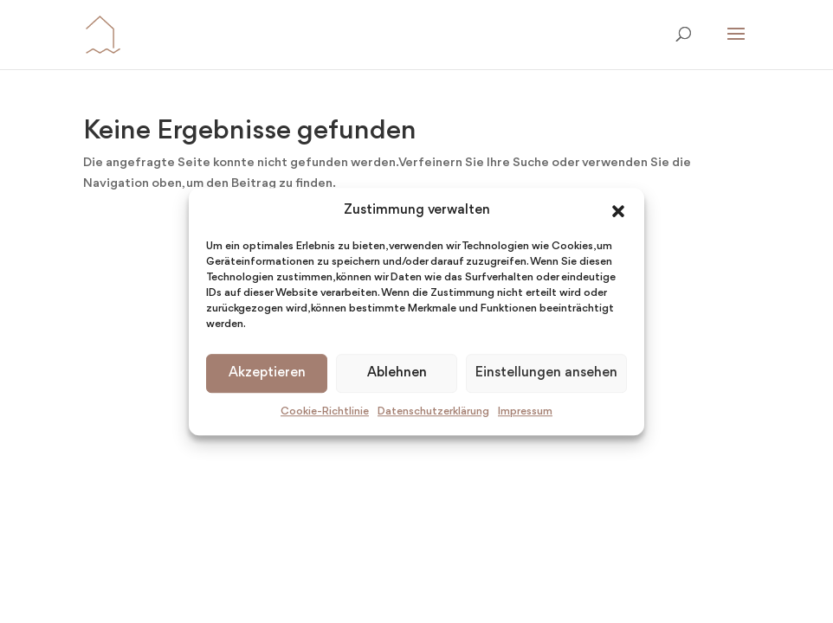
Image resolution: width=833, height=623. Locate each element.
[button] (618, 211)
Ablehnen (397, 374)
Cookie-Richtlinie (325, 411)
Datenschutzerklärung (433, 411)
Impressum (525, 411)
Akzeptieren (267, 374)
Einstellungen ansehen (546, 374)
